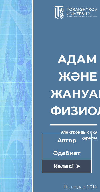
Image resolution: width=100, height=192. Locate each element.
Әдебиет (67, 153)
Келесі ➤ (66, 166)
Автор (66, 140)
